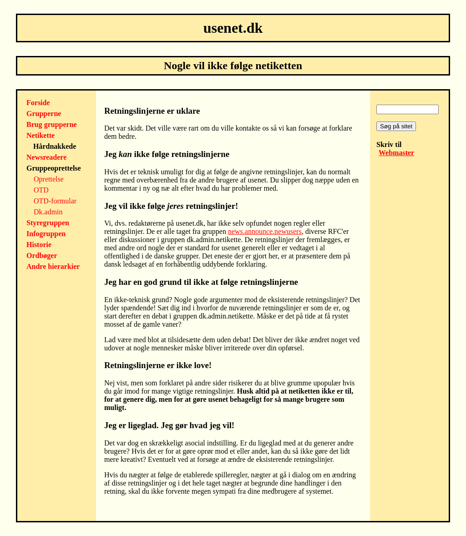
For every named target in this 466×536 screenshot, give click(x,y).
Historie (38, 244)
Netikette (40, 135)
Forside (38, 102)
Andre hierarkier (53, 266)
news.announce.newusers (265, 231)
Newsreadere (46, 157)
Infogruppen (46, 234)
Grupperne (43, 113)
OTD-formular (55, 201)
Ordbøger (41, 255)
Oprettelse (49, 179)
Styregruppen (47, 223)
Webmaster (396, 153)
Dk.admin (48, 212)
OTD (41, 190)
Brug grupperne (51, 124)
